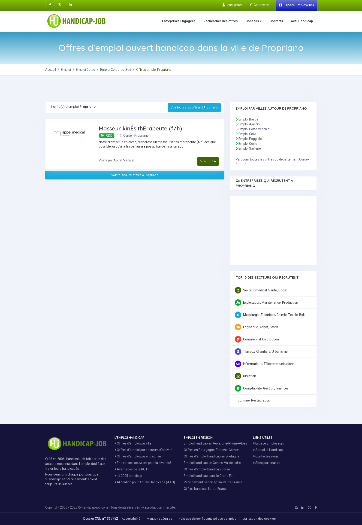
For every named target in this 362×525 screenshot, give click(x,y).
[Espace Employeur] (296, 5)
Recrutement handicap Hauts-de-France (213, 482)
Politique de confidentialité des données (207, 518)
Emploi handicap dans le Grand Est (209, 476)
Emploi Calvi (247, 134)
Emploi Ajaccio (249, 124)
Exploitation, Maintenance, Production (270, 302)
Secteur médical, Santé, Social (265, 290)
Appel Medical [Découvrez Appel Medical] (124, 160)
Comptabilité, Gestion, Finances (266, 388)
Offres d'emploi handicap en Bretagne (211, 456)
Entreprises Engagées (179, 21)
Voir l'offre (208, 161)
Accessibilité (131, 518)
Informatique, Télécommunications (268, 364)
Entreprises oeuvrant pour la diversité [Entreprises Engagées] (143, 463)
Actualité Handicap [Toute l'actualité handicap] (268, 450)
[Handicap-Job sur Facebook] (50, 5)
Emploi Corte (247, 143)
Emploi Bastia (248, 119)
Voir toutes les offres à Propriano (194, 107)
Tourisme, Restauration (253, 400)
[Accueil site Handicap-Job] (77, 21)
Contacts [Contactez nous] (276, 21)
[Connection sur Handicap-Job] (259, 5)
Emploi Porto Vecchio (253, 129)
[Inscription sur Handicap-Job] (232, 5)
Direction (249, 376)
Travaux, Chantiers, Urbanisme (265, 351)
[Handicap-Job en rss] (296, 508)
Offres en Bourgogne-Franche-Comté (211, 450)
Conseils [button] (254, 21)
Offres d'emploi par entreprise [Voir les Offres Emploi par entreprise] (138, 456)
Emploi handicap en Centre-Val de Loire (212, 463)
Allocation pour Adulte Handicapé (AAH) (145, 482)
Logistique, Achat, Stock (260, 327)
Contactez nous (265, 456)
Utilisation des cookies (259, 518)
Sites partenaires (266, 463)
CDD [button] (106, 135)
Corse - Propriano (134, 135)
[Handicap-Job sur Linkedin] (70, 5)
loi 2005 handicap (128, 476)
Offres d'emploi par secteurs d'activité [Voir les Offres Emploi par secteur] (143, 450)
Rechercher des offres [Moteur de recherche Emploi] (220, 21)
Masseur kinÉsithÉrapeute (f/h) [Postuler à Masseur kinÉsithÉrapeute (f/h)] (140, 128)
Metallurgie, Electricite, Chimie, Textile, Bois (274, 315)
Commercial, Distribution (261, 339)
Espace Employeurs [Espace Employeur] (268, 443)
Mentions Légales (159, 518)
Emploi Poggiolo (250, 139)
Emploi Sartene (249, 148)
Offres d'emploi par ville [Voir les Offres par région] (133, 443)
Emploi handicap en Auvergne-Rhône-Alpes (215, 443)
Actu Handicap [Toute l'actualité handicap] (302, 21)
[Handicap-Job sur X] (60, 5)
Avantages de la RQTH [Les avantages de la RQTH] (132, 469)
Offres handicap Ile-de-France (205, 489)
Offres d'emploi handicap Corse (207, 469)
